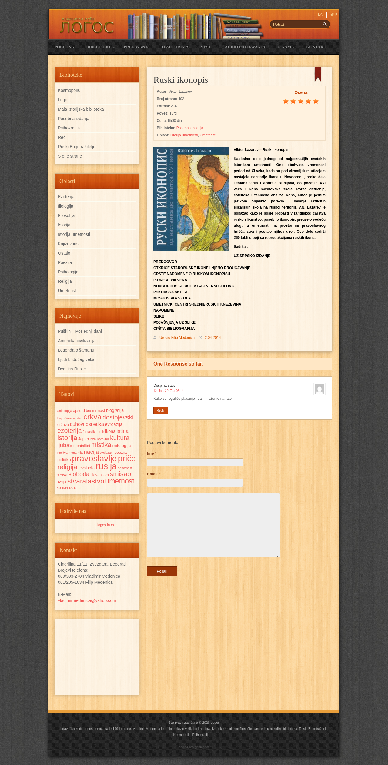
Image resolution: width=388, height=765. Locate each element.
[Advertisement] (97, 657)
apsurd (79, 410)
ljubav (64, 445)
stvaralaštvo (85, 481)
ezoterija (69, 430)
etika (98, 424)
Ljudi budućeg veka (76, 359)
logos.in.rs (105, 525)
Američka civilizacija (76, 340)
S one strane (70, 156)
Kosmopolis (69, 90)
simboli (62, 475)
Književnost (69, 243)
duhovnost (81, 424)
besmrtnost (95, 410)
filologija (65, 206)
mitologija (121, 445)
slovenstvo (99, 475)
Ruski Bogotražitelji (76, 146)
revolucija (86, 468)
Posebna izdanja (189, 128)
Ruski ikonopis (180, 80)
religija (67, 467)
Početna (64, 47)
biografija (115, 410)
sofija (61, 482)
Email (153, 474)
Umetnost (207, 135)
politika (64, 459)
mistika (101, 445)
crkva (92, 417)
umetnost (119, 481)
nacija (91, 452)
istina (123, 431)
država (63, 424)
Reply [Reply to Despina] (161, 410)
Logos (63, 99)
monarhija (76, 452)
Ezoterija (66, 196)
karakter (103, 439)
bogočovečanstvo (69, 418)
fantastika (90, 431)
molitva (62, 452)
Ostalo (64, 253)
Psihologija (68, 271)
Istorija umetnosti (184, 135)
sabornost (125, 468)
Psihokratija (69, 127)
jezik (93, 439)
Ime (151, 453)
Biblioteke (100, 47)
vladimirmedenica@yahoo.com (87, 600)
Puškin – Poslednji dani (80, 331)
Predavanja (137, 47)
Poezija (65, 262)
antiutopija (64, 411)
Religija (65, 281)
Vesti (207, 47)
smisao (120, 474)
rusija (106, 466)
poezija (121, 452)
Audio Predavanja (245, 47)
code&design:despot (194, 747)
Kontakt (316, 47)
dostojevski (118, 417)
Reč (61, 137)
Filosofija (66, 215)
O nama (286, 47)
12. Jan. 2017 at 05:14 (168, 391)
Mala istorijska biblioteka (81, 109)
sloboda (79, 474)
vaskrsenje (66, 488)
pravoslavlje (94, 458)
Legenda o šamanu (76, 350)
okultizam (106, 452)
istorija (67, 438)
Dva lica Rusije (72, 368)
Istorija (64, 224)
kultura (119, 438)
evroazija (114, 424)
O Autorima (175, 47)
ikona (110, 431)
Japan (83, 438)
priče (127, 458)
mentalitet (81, 445)
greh (101, 431)
